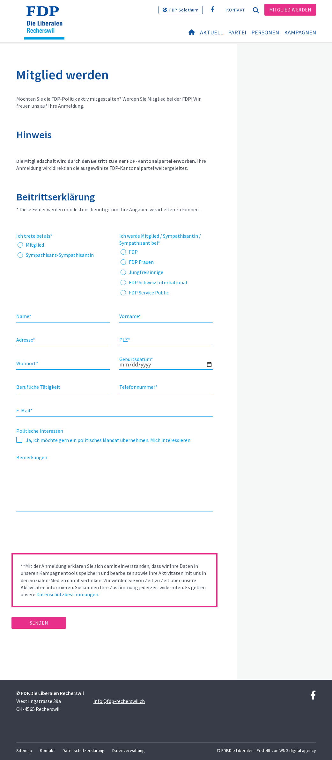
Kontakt (235, 10)
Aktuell (211, 32)
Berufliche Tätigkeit (38, 387)
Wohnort (27, 363)
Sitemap (24, 750)
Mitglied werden (290, 10)
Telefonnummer (138, 387)
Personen (265, 32)
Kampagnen (300, 32)
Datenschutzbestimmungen (67, 594)
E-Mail (24, 410)
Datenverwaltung (128, 750)
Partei (237, 32)
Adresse (25, 340)
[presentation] (59, 534)
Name (23, 316)
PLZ (124, 340)
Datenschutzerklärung (84, 750)
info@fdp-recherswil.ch (119, 701)
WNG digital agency (297, 750)
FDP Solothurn (184, 10)
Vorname (130, 316)
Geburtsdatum (136, 359)
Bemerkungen (31, 457)
